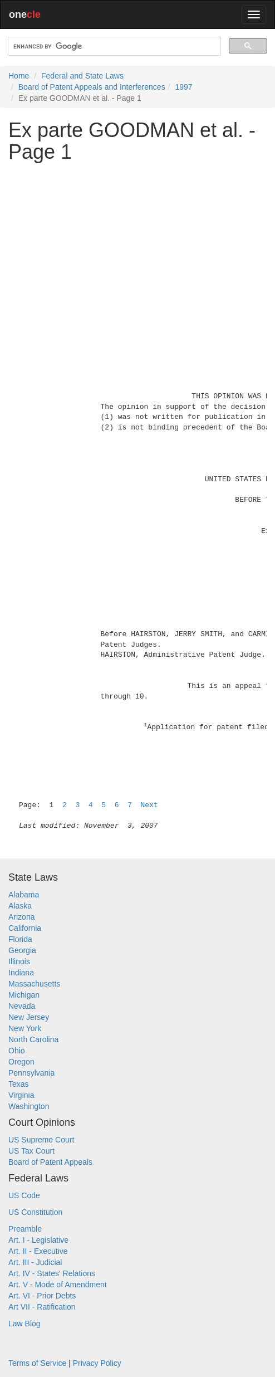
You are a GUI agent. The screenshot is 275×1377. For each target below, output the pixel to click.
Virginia (21, 1095)
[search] (113, 46)
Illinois (19, 961)
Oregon (21, 1061)
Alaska (20, 905)
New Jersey (28, 1017)
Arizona (21, 916)
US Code (24, 1195)
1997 (183, 86)
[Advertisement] (137, 249)
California (24, 928)
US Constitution (35, 1212)
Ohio (16, 1050)
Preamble (25, 1228)
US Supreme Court (41, 1139)
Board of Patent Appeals (50, 1162)
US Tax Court (31, 1150)
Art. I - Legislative (38, 1240)
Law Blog (24, 1323)
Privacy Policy (97, 1363)
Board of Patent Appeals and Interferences (91, 86)
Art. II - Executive (38, 1251)
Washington (28, 1106)
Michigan (24, 994)
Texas (18, 1084)
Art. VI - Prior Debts (42, 1295)
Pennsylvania (31, 1072)
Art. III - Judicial (35, 1262)
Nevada (21, 1006)
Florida (20, 939)
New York (24, 1028)
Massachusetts (34, 983)
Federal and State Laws (82, 75)
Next (149, 805)
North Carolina (33, 1039)
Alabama (23, 894)
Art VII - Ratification (42, 1306)
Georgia (22, 950)
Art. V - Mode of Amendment (57, 1284)
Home (18, 75)
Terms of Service (37, 1363)
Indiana (21, 972)
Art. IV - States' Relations (51, 1273)
